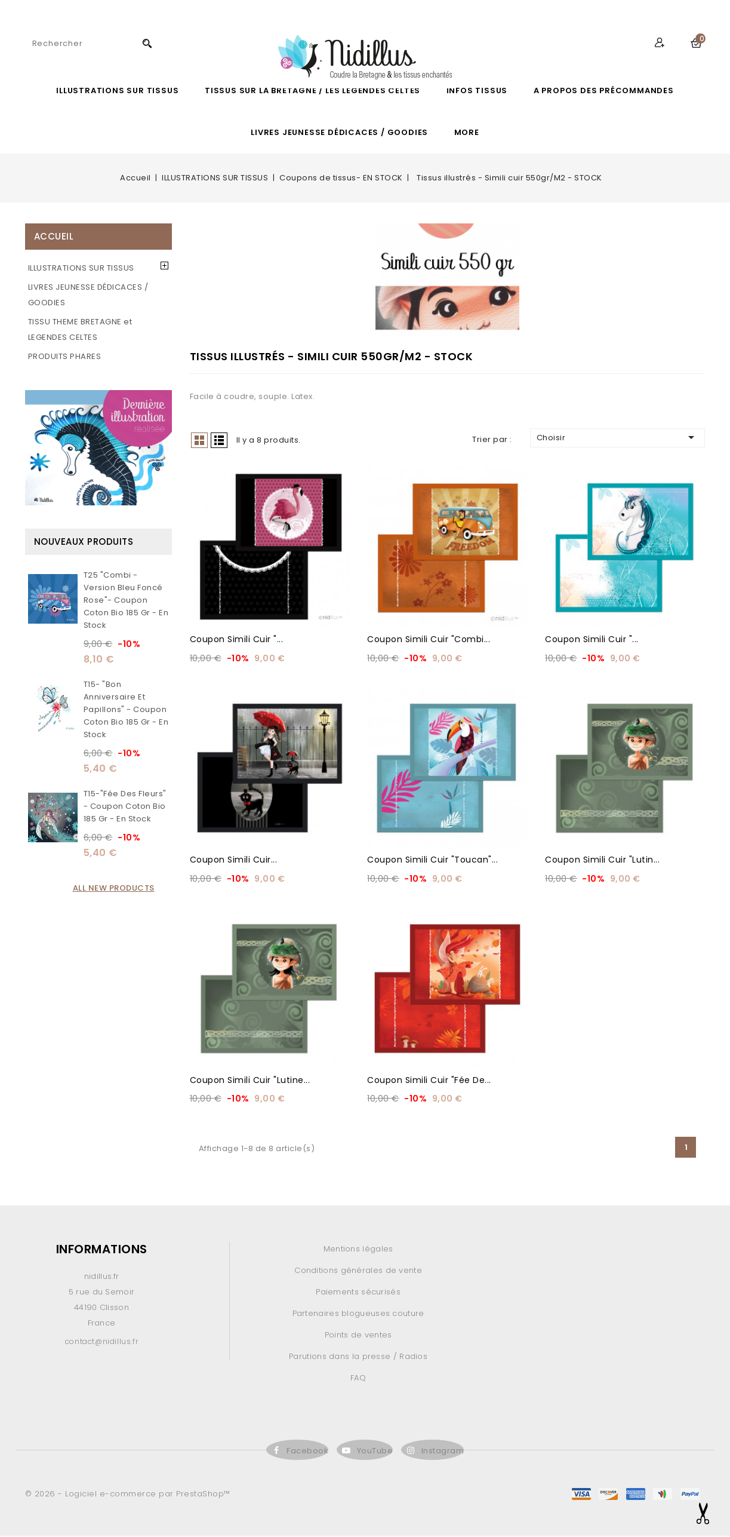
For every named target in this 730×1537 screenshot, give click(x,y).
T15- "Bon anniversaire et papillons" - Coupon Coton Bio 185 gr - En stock (126, 709)
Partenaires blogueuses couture (358, 1314)
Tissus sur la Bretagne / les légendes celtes (312, 90)
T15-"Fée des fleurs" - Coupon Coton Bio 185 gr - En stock (125, 806)
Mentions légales (358, 1250)
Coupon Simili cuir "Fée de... (429, 1081)
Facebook (307, 1452)
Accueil (54, 236)
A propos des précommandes (604, 90)
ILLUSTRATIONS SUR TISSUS (117, 90)
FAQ (358, 1379)
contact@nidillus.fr (101, 1342)
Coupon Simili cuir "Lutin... (602, 860)
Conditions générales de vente (358, 1271)
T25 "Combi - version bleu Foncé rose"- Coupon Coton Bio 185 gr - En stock (126, 600)
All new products (114, 888)
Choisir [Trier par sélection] (618, 437)
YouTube (375, 1452)
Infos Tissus (477, 90)
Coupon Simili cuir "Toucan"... (432, 860)
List (219, 440)
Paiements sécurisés (358, 1293)
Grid (199, 440)
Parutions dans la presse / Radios (358, 1357)
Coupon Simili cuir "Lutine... (250, 1081)
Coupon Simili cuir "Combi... (428, 640)
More (466, 132)
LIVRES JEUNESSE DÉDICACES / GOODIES (339, 132)
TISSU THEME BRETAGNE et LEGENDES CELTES (80, 329)
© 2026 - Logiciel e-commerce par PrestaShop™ (127, 1495)
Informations (101, 1250)
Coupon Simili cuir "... (237, 640)
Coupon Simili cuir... (234, 860)
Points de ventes (358, 1336)
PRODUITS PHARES (64, 356)
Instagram (442, 1452)
